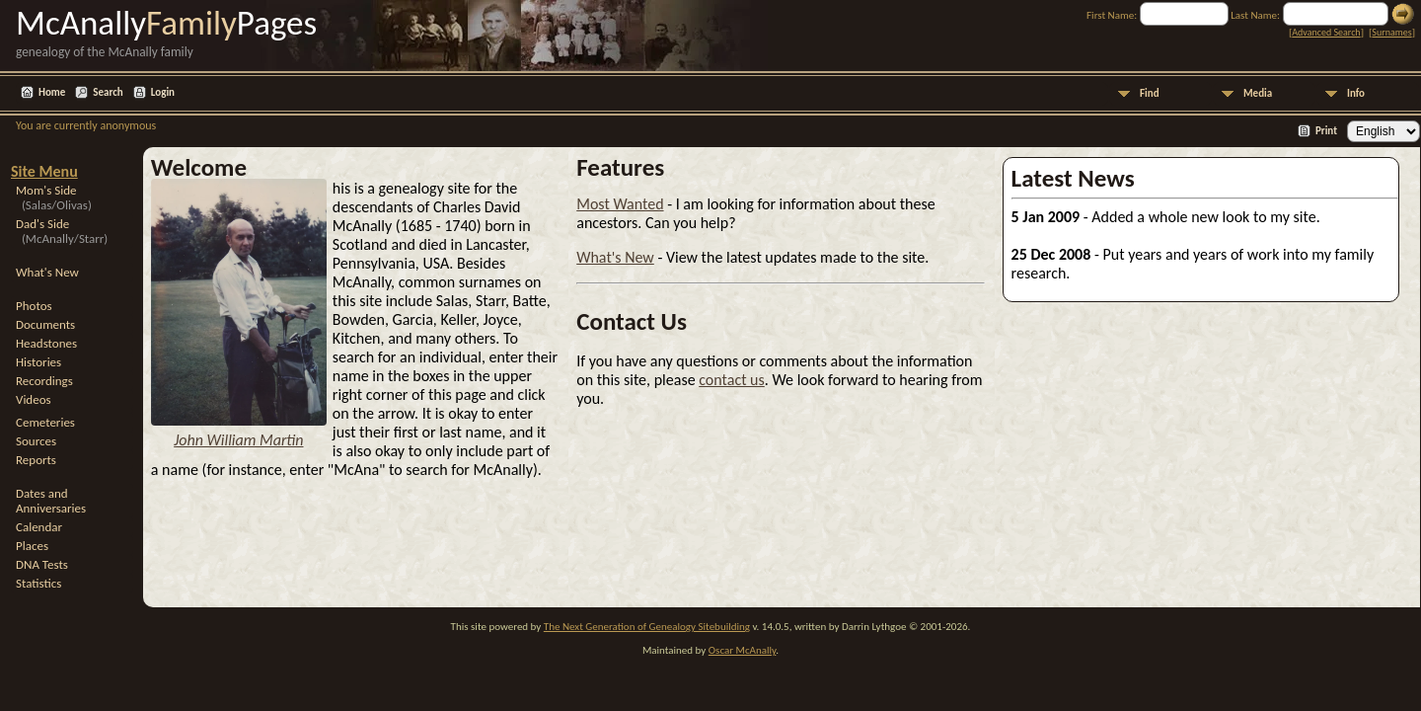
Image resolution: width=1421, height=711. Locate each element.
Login (163, 92)
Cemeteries (45, 422)
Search (107, 92)
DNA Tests (42, 564)
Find (1149, 93)
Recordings (44, 380)
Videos (33, 399)
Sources (36, 441)
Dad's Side (62, 231)
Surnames (1391, 32)
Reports (36, 459)
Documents (45, 324)
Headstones (46, 343)
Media (1257, 93)
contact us (732, 379)
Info (1356, 93)
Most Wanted (619, 204)
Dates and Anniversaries (51, 500)
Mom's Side (54, 197)
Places (32, 545)
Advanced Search (1326, 32)
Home (51, 92)
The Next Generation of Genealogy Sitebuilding (647, 626)
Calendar (39, 526)
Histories (38, 362)
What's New (47, 272)
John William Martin (238, 440)
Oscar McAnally (743, 650)
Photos (34, 305)
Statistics (38, 583)
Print (1326, 130)
